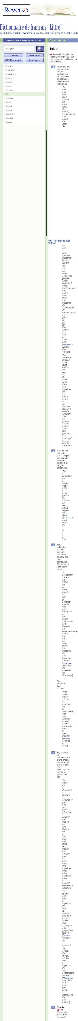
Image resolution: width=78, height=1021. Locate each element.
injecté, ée (9, 98)
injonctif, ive (10, 114)
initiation (8, 82)
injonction (9, 118)
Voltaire (66, 738)
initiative (8, 86)
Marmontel (68, 978)
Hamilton (67, 663)
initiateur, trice (11, 74)
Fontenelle (68, 344)
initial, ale (9, 66)
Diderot (66, 935)
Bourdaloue (68, 517)
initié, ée (8, 90)
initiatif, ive (9, 78)
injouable (8, 122)
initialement (9, 70)
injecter (8, 102)
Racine (66, 260)
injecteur (8, 106)
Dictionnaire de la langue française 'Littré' (23, 40)
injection (8, 110)
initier (7, 94)
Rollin (66, 441)
